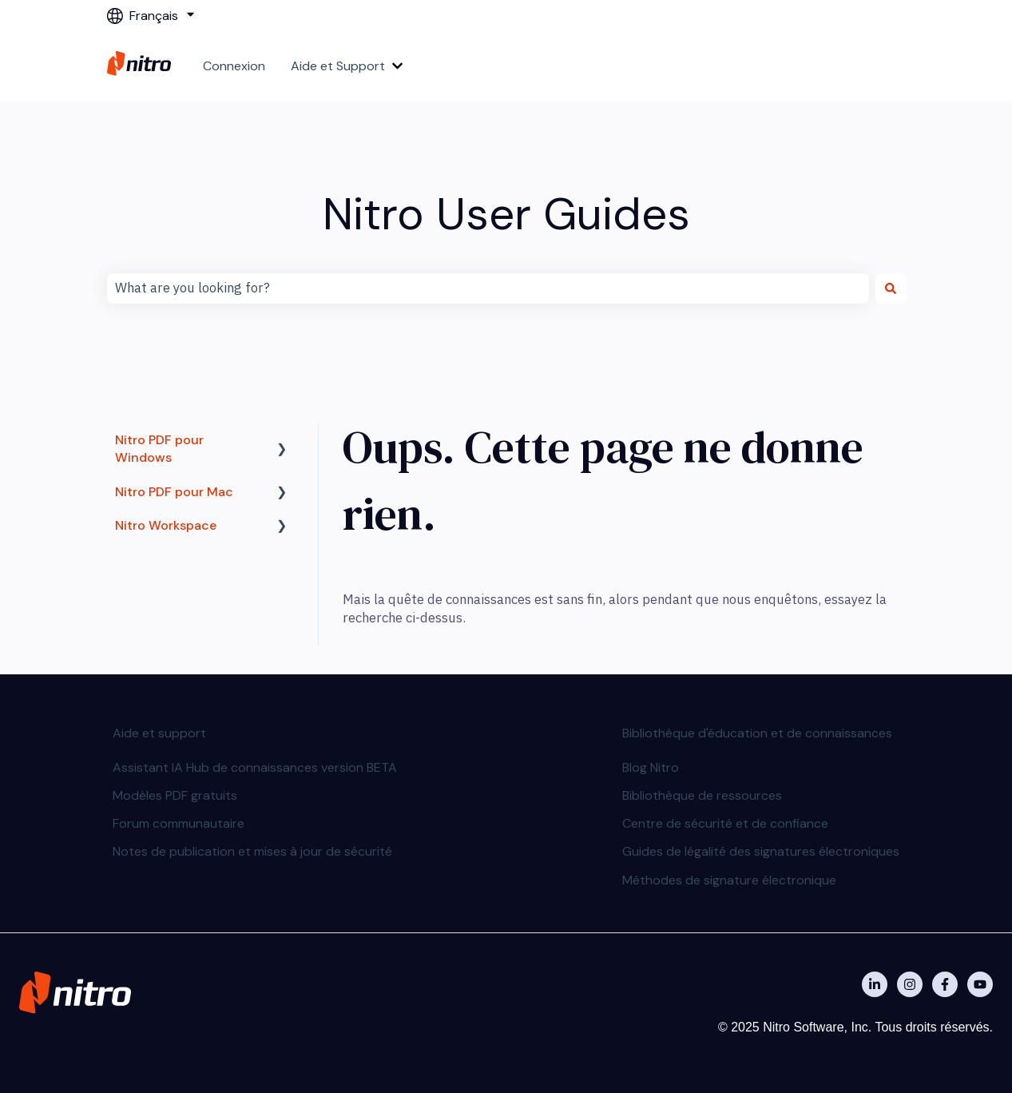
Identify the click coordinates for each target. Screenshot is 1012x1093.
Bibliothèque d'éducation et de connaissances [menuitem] (757, 733)
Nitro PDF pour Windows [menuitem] (159, 448)
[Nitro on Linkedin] (874, 984)
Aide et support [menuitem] (159, 733)
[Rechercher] (890, 288)
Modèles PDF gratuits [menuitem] (175, 795)
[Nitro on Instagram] (910, 984)
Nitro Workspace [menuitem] (165, 525)
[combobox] (488, 288)
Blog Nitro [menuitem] (650, 767)
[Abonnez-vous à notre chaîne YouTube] (980, 984)
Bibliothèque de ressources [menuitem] (702, 795)
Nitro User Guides (506, 214)
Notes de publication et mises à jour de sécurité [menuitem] (252, 851)
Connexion (234, 66)
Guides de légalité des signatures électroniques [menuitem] (760, 851)
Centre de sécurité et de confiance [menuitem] (725, 823)
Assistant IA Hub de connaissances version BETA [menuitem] (255, 767)
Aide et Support (338, 66)
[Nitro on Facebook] (945, 984)
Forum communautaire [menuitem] (178, 823)
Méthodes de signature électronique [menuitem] (729, 880)
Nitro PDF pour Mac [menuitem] (174, 491)
